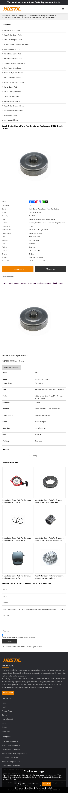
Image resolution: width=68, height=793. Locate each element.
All (9, 15)
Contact (4, 727)
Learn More (8, 693)
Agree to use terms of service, (18, 636)
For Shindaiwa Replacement (41, 15)
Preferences (39, 788)
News (4, 723)
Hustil (4, 707)
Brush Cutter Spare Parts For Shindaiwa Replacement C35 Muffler (16, 577)
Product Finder (7, 711)
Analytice (29, 788)
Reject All (21, 784)
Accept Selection (33, 784)
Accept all (46, 784)
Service (4, 715)
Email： (24, 647)
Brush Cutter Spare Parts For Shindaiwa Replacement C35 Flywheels (49, 577)
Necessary (19, 788)
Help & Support (7, 719)
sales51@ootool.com (34, 647)
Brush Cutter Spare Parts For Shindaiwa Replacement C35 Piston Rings (16, 539)
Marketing (49, 788)
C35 (54, 15)
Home (4, 15)
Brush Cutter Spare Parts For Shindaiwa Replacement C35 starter (16, 501)
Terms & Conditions (29, 637)
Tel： (4, 647)
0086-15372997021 (13, 647)
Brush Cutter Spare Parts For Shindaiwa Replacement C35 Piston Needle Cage (49, 539)
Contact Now (19, 269)
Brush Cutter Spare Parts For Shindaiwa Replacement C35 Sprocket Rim (49, 501)
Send (10, 641)
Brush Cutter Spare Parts (21, 15)
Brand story (6, 731)
